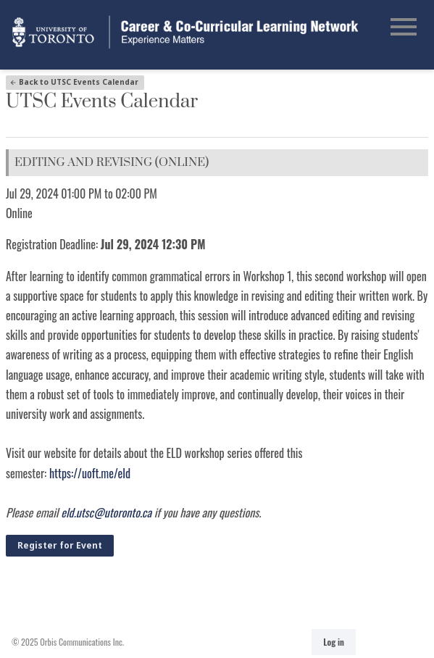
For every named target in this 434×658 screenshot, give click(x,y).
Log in (333, 642)
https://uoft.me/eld (89, 473)
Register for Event (59, 545)
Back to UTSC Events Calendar (73, 82)
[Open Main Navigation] (403, 28)
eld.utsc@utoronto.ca (106, 512)
